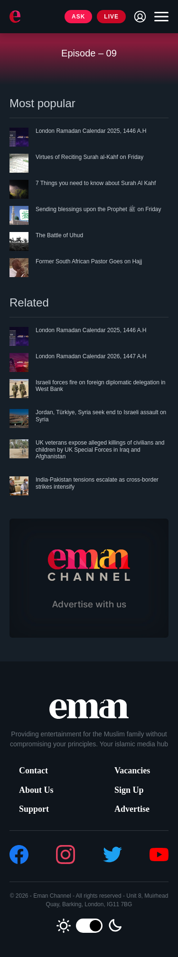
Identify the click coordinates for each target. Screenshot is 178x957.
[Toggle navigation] (159, 16)
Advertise (132, 809)
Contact (33, 770)
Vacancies (132, 770)
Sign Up (129, 790)
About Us (36, 790)
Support (34, 809)
